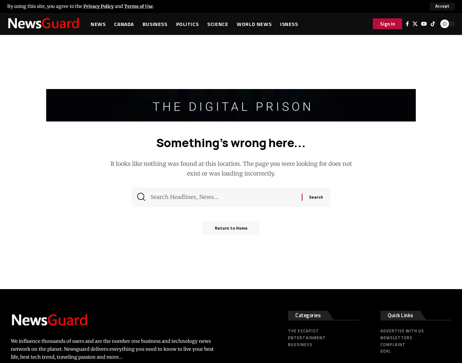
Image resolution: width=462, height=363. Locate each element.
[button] (442, 6)
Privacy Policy (99, 6)
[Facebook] (407, 23)
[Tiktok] (433, 23)
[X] (415, 23)
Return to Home (231, 230)
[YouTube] (424, 23)
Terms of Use (141, 6)
